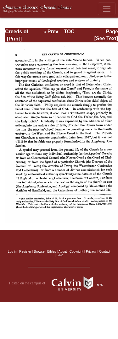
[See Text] (106, 38)
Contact (104, 251)
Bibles (51, 251)
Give (60, 255)
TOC (69, 31)
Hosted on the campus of (59, 283)
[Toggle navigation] (106, 9)
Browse (39, 251)
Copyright (76, 251)
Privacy (91, 251)
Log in (12, 251)
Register (25, 251)
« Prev (50, 31)
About (63, 251)
